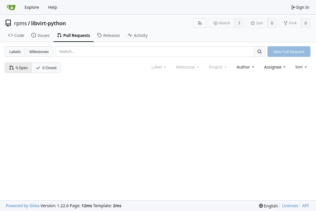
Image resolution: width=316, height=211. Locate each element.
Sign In (300, 7)
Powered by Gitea (23, 205)
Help (52, 7)
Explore (32, 7)
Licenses (290, 205)
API (305, 205)
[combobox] (246, 67)
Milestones (39, 51)
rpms (20, 23)
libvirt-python (48, 23)
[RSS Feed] (200, 23)
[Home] (11, 7)
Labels (15, 51)
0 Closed (46, 67)
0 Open (18, 67)
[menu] (301, 66)
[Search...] (259, 51)
